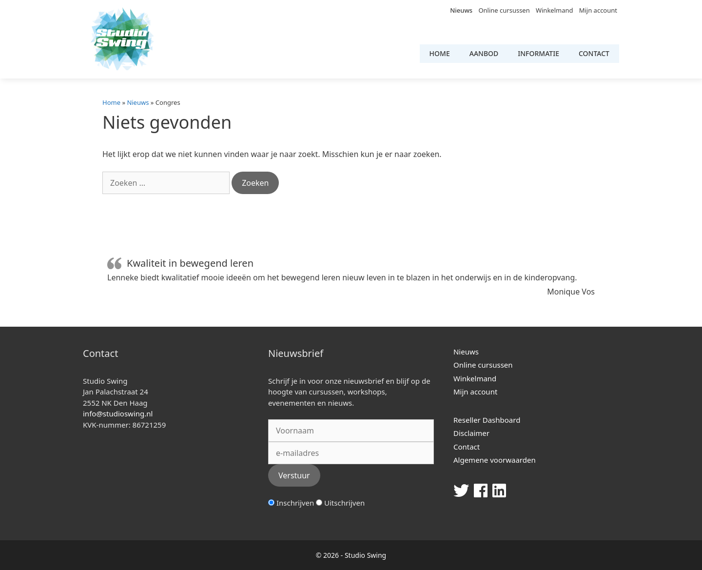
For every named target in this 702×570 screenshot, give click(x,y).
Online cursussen (503, 10)
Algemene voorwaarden (494, 460)
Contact (594, 53)
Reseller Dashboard (486, 420)
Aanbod (484, 53)
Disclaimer (471, 433)
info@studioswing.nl (118, 413)
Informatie (538, 53)
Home (439, 53)
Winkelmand (554, 10)
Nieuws (461, 10)
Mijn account (598, 10)
